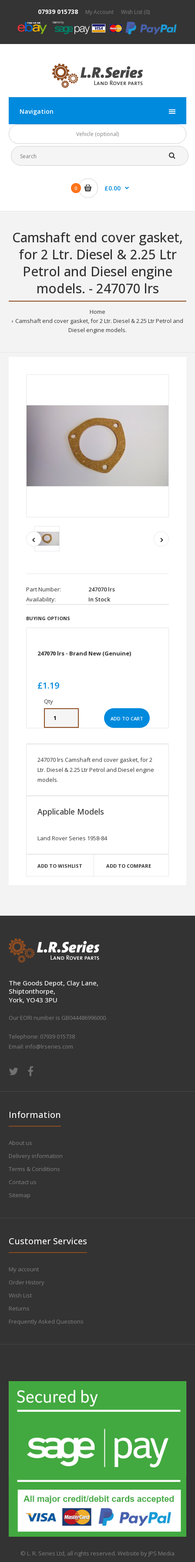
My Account (99, 12)
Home (97, 312)
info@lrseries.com (49, 1046)
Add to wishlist (59, 865)
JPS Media (161, 1553)
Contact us (23, 1182)
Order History (26, 1282)
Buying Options (48, 618)
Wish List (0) (135, 12)
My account (24, 1269)
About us (20, 1143)
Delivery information (36, 1156)
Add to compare (128, 865)
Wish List (20, 1295)
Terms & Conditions (34, 1169)
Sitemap (19, 1195)
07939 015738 (58, 11)
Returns (19, 1308)
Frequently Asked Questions (46, 1321)
